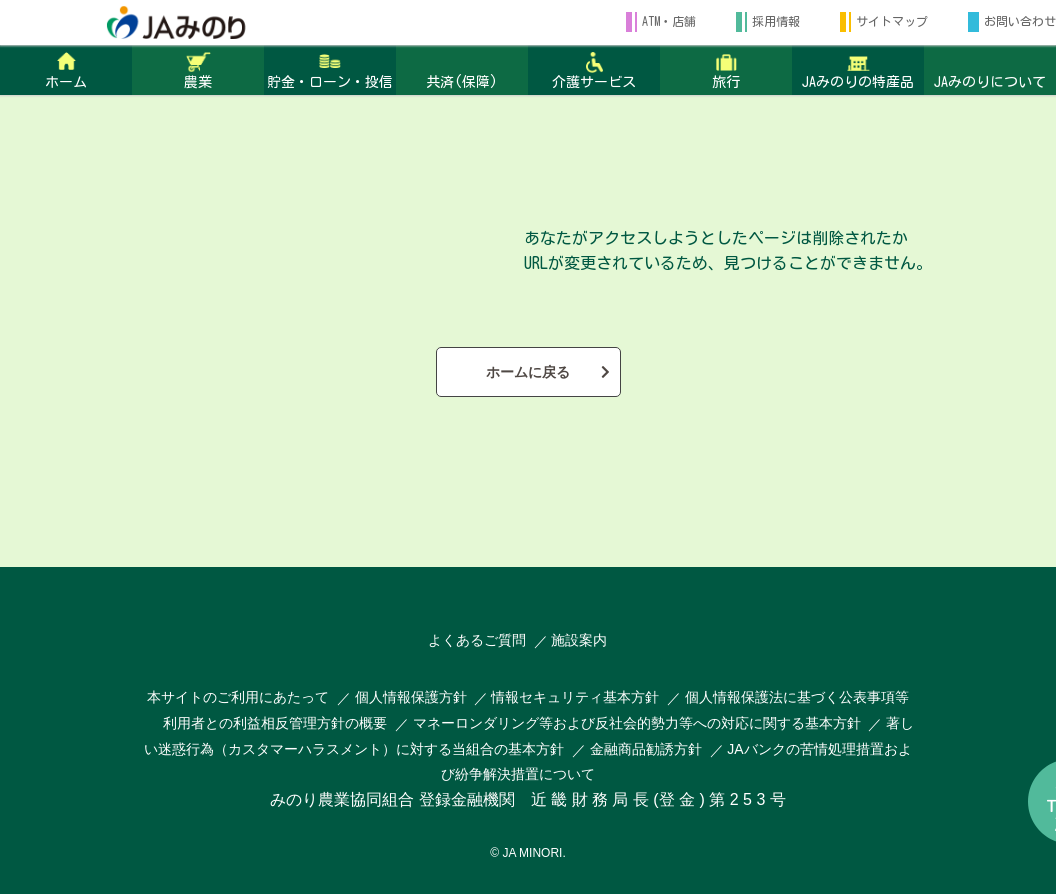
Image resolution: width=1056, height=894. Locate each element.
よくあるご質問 (477, 640)
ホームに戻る (528, 372)
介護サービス (594, 82)
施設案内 (579, 640)
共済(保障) (462, 82)
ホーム (66, 82)
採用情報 (776, 21)
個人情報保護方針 (413, 697)
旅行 (726, 82)
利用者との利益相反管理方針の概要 (275, 723)
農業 (198, 82)
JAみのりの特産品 (858, 82)
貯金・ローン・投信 (330, 82)
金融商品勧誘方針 (646, 749)
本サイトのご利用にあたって (238, 697)
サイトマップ (892, 21)
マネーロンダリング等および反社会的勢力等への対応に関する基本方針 (637, 723)
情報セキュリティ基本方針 (575, 697)
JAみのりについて (990, 82)
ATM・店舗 (669, 21)
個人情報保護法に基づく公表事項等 (797, 697)
